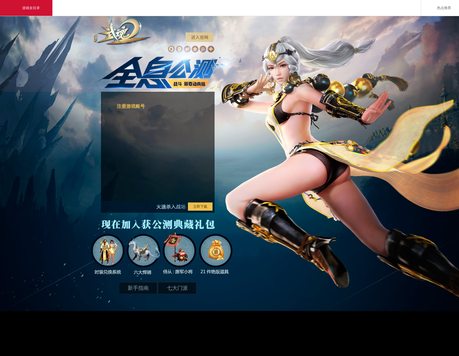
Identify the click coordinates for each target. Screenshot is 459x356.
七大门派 (177, 288)
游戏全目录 (26, 8)
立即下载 (200, 207)
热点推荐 (440, 8)
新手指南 (138, 288)
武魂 (122, 45)
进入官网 (197, 37)
